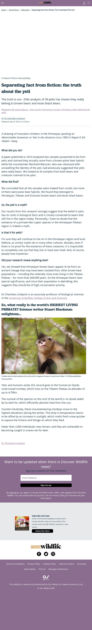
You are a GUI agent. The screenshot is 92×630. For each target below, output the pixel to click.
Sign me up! (46, 485)
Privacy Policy (59, 495)
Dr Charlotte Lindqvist (13, 443)
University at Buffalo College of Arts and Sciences (38, 298)
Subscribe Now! (42, 531)
